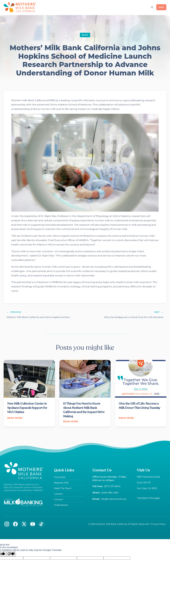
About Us (89, 7)
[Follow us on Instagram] (7, 525)
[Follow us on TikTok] (42, 525)
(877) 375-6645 (112, 487)
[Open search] (152, 7)
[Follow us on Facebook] (15, 525)
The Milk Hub (109, 7)
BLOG (85, 34)
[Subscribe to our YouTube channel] (33, 525)
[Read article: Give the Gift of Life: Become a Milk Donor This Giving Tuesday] (140, 392)
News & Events (132, 7)
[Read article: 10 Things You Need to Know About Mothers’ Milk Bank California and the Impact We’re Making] (85, 394)
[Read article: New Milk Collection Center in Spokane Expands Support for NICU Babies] (29, 392)
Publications (61, 505)
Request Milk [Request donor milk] (69, 7)
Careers (58, 494)
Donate (49, 7)
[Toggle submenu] (57, 7)
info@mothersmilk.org (113, 499)
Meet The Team (63, 489)
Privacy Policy (158, 525)
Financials (59, 478)
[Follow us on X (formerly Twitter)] (24, 525)
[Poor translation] (11, 555)
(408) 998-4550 (109, 493)
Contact (58, 500)
